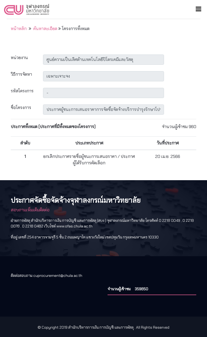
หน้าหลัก (19, 28)
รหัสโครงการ (22, 91)
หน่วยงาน (19, 57)
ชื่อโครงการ (21, 107)
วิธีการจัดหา (21, 74)
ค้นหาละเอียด (45, 28)
